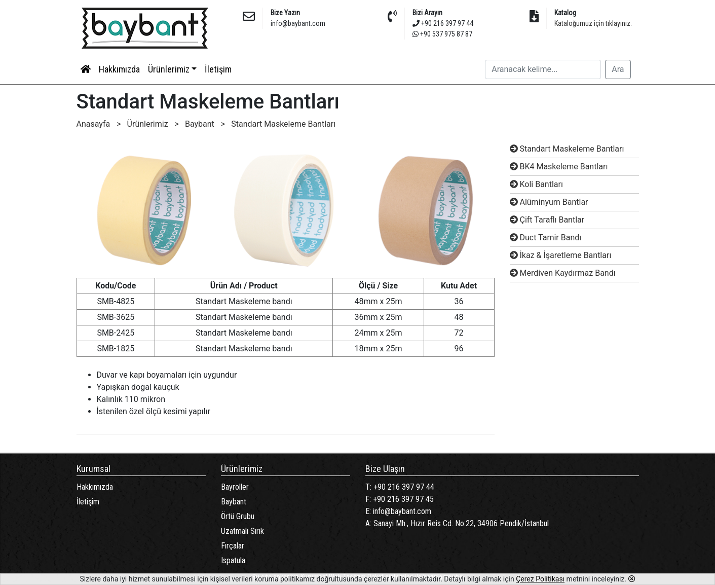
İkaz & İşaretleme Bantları (561, 255)
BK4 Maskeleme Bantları (559, 166)
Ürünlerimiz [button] (169, 69)
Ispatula (233, 560)
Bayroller (235, 487)
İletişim (218, 69)
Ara (618, 69)
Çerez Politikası (540, 579)
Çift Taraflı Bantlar (547, 220)
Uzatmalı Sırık (242, 531)
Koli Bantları (536, 184)
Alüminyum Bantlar (549, 202)
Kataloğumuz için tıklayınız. (593, 23)
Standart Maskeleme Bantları (567, 149)
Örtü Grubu (237, 516)
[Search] (543, 69)
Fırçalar (232, 546)
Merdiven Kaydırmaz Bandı (563, 273)
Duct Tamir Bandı (546, 237)
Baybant (233, 501)
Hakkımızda (119, 69)
